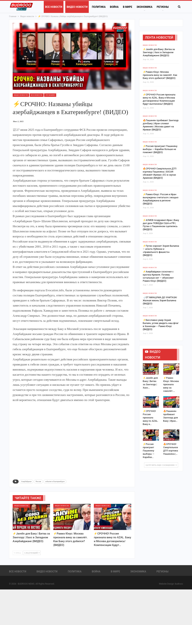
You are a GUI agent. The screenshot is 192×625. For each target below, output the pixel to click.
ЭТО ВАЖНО (50, 95)
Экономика (144, 6)
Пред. (17, 553)
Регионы (163, 6)
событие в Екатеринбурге (55, 481)
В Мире (127, 6)
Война (114, 6)
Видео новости (77, 6)
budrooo (179, 584)
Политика (99, 6)
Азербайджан (26, 481)
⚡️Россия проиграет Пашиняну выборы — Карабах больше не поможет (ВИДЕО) (160, 149)
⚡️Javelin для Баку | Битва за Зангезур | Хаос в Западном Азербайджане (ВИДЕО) (159, 52)
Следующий (31, 553)
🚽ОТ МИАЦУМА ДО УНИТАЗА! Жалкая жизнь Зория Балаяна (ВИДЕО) (160, 300)
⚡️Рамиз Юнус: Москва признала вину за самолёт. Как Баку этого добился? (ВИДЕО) (160, 75)
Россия (38, 481)
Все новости (53, 6)
